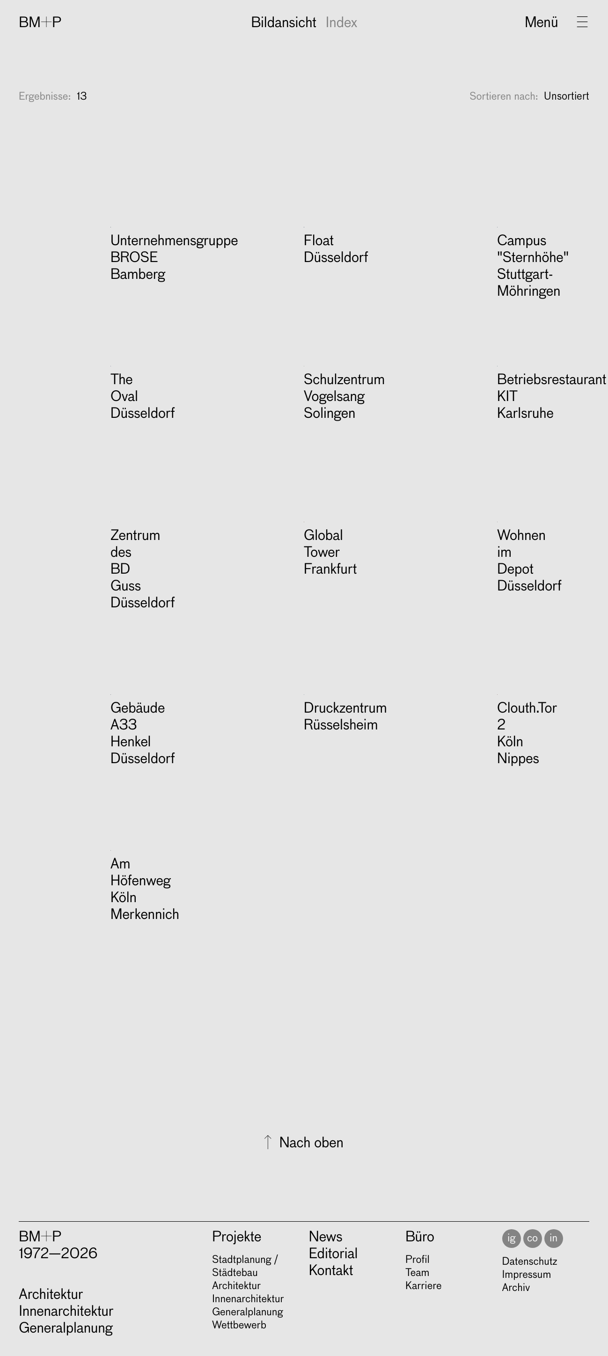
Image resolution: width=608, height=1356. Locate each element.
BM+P (40, 23)
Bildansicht (283, 23)
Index (341, 23)
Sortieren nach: (503, 253)
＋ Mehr (184, 231)
